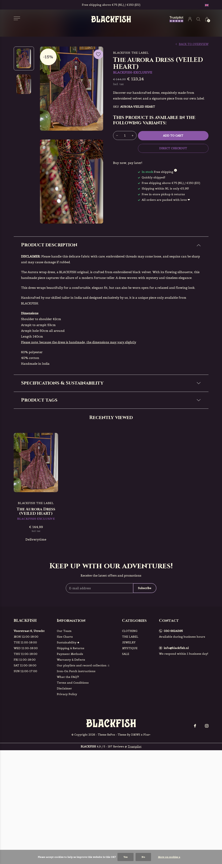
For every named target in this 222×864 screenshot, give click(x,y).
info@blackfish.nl (176, 720)
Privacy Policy (67, 766)
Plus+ (146, 806)
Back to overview (193, 44)
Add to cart (173, 135)
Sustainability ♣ (68, 714)
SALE (125, 726)
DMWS (135, 806)
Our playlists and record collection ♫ (83, 737)
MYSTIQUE (130, 720)
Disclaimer (64, 760)
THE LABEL (130, 709)
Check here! (81, 436)
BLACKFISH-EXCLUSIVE (42, 470)
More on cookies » (169, 856)
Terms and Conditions (73, 755)
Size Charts (65, 709)
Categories (134, 692)
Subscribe (144, 660)
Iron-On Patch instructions (76, 743)
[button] (17, 18)
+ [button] (133, 135)
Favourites (98, 53)
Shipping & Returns (70, 720)
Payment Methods (70, 726)
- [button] (117, 135)
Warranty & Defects (71, 732)
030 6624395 (173, 703)
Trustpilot (135, 818)
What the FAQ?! (68, 749)
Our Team (64, 703)
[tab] (111, 245)
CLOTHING (130, 703)
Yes (125, 856)
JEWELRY (129, 714)
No (143, 856)
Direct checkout (173, 148)
